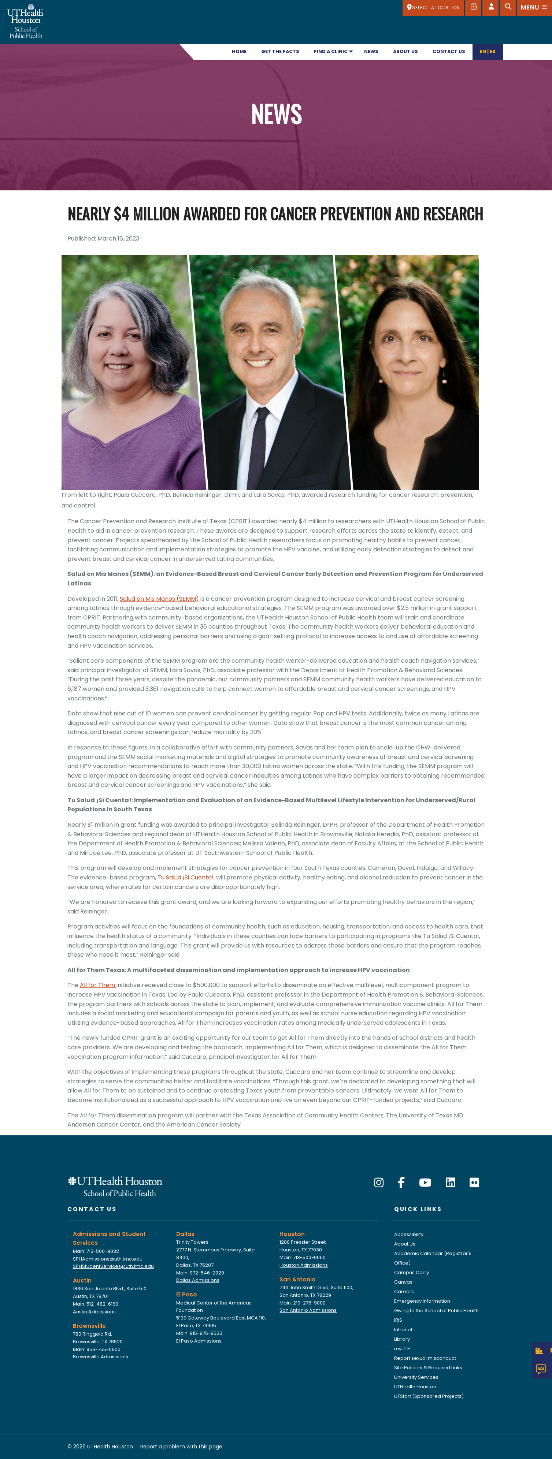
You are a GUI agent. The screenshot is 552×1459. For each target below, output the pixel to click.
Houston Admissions (303, 1265)
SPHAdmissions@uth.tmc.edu (107, 1258)
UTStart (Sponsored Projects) (429, 1396)
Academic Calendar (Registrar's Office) (432, 1258)
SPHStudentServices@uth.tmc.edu (113, 1266)
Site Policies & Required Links (428, 1367)
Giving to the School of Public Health (436, 1310)
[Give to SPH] (473, 8)
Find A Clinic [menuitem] (331, 51)
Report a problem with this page (181, 1446)
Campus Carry (411, 1272)
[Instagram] (379, 1183)
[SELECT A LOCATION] (433, 8)
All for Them (98, 985)
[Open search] (508, 8)
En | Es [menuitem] (488, 51)
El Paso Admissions (199, 1340)
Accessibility (408, 1234)
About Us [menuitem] (405, 51)
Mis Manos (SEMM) (171, 599)
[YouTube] (425, 1183)
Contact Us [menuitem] (449, 51)
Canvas (403, 1282)
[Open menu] (534, 8)
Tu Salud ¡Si (173, 877)
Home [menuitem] (239, 51)
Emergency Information (422, 1301)
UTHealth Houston (415, 1386)
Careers (404, 1291)
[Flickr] (474, 1183)
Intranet (403, 1329)
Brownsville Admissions (100, 1356)
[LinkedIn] (450, 1183)
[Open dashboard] (490, 8)
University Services (416, 1377)
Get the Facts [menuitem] (280, 51)
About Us (404, 1243)
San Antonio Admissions (308, 1310)
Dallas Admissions (197, 1280)
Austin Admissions (94, 1311)
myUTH (402, 1348)
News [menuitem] (371, 51)
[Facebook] (401, 1183)
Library (402, 1339)
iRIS (398, 1320)
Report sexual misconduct (425, 1358)
